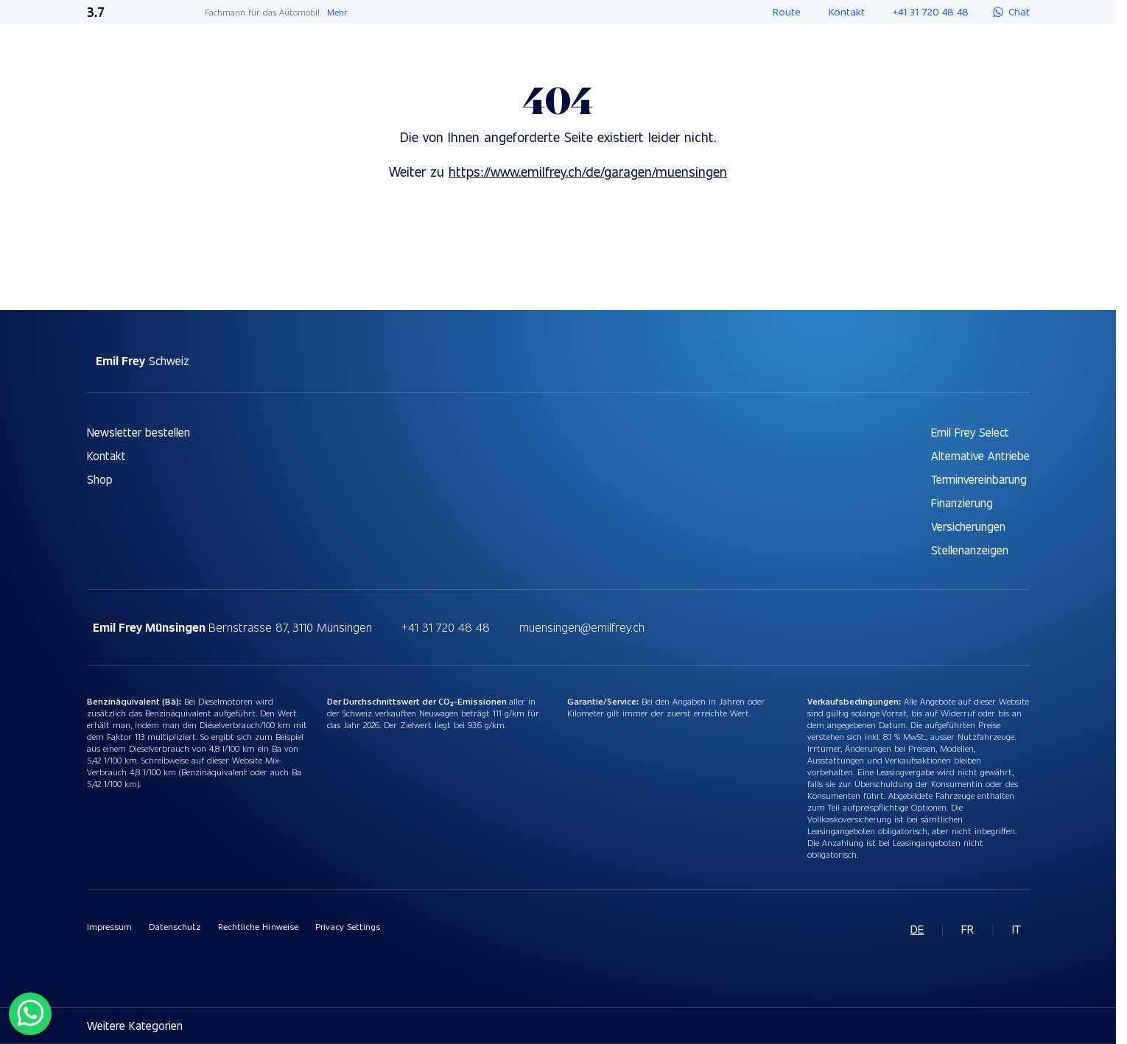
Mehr (337, 12)
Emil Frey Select (970, 432)
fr (967, 929)
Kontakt (106, 455)
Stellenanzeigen (969, 549)
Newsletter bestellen (138, 432)
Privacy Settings (347, 926)
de (917, 929)
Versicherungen (968, 526)
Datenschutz (175, 926)
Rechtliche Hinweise (258, 926)
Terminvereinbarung (979, 479)
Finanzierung (962, 502)
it (1016, 929)
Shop (100, 479)
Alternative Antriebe (980, 455)
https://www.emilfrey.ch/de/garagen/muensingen (588, 171)
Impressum (109, 926)
